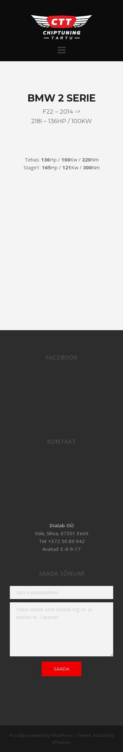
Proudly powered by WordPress (41, 735)
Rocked (100, 735)
